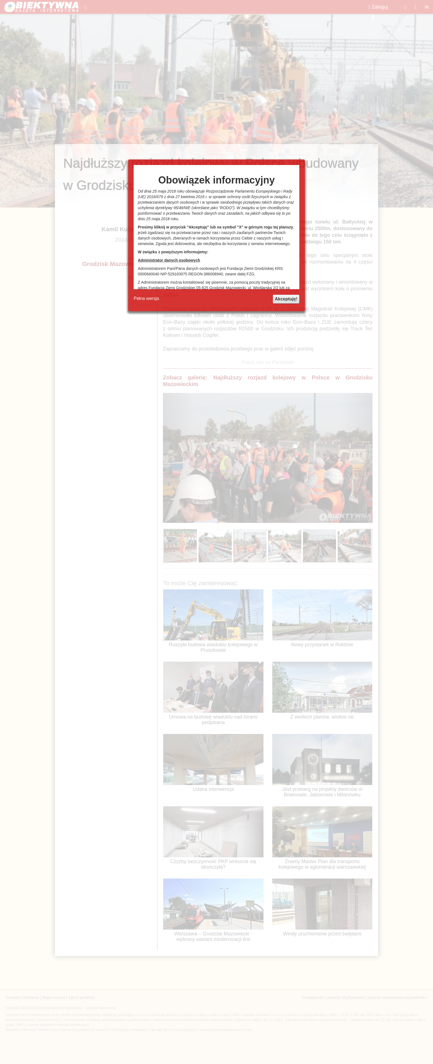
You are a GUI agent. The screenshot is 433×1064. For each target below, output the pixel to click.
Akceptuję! (286, 299)
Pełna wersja (146, 298)
